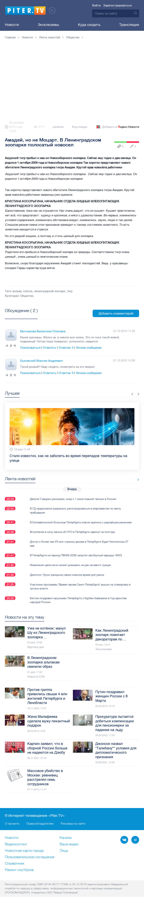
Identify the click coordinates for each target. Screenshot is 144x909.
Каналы (66, 842)
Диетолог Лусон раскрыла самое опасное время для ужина (67, 578)
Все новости (127, 479)
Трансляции (129, 25)
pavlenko (58, 127)
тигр (69, 291)
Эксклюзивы (48, 25)
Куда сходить (89, 25)
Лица (64, 855)
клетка (27, 291)
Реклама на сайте (73, 827)
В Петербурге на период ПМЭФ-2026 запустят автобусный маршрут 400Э (76, 559)
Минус (15, 346)
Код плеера (79, 127)
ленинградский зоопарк (49, 291)
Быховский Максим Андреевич (41, 361)
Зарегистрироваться (117, 5)
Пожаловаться (30, 347)
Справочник (14, 867)
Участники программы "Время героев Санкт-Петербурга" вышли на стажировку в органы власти (79, 590)
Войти (96, 5)
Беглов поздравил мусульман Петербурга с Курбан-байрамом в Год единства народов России (78, 604)
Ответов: (66, 347)
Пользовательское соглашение (29, 861)
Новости (12, 25)
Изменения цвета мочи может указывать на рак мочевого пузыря (70, 569)
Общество (26, 296)
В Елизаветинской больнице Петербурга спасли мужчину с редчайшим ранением (74, 524)
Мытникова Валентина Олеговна (42, 331)
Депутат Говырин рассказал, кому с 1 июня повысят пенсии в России (73, 498)
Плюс (7, 346)
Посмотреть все (17, 315)
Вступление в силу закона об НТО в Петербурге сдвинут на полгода (72, 536)
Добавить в (117, 127)
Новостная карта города (24, 855)
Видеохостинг (16, 848)
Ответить (49, 347)
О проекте (12, 827)
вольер (17, 291)
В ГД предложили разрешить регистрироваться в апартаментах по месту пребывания (75, 510)
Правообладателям (40, 827)
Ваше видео (69, 848)
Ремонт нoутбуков (19, 874)
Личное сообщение (89, 347)
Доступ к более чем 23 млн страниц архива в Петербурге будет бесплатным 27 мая (79, 547)
